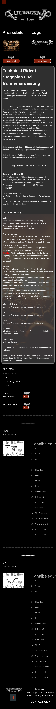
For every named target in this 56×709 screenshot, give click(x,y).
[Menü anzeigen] (4, 2)
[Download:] (11, 61)
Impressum (40, 689)
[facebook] (13, 697)
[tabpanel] (11, 32)
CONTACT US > (40, 701)
